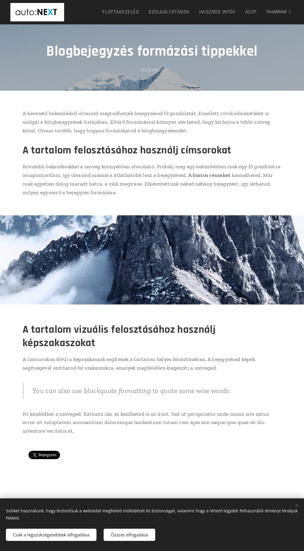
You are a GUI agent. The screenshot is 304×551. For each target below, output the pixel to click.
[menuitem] (100, 12)
